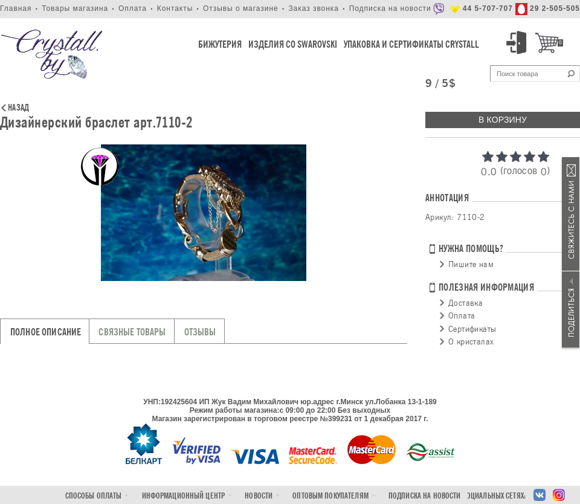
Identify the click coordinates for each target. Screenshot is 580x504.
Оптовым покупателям (330, 496)
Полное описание (45, 332)
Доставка (465, 302)
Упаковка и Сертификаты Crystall (411, 44)
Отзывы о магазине (241, 8)
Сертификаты (472, 328)
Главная (15, 8)
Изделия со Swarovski (292, 44)
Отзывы (200, 332)
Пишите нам (471, 264)
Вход (518, 43)
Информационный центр (183, 496)
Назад (18, 108)
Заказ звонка (313, 8)
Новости (258, 496)
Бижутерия (220, 44)
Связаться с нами (571, 214)
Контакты (175, 8)
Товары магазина (75, 8)
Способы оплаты (93, 496)
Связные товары (132, 332)
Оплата (132, 8)
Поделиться (571, 309)
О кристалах (471, 341)
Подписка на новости (390, 8)
